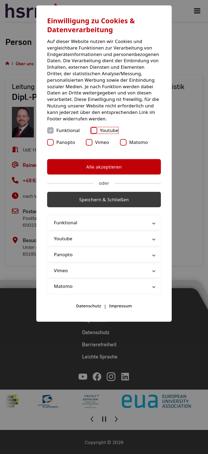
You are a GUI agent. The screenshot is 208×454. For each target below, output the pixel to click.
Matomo (138, 142)
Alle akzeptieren (104, 167)
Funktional (68, 130)
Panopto (65, 142)
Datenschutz (88, 305)
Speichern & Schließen (104, 199)
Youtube (109, 130)
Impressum (120, 305)
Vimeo (102, 142)
